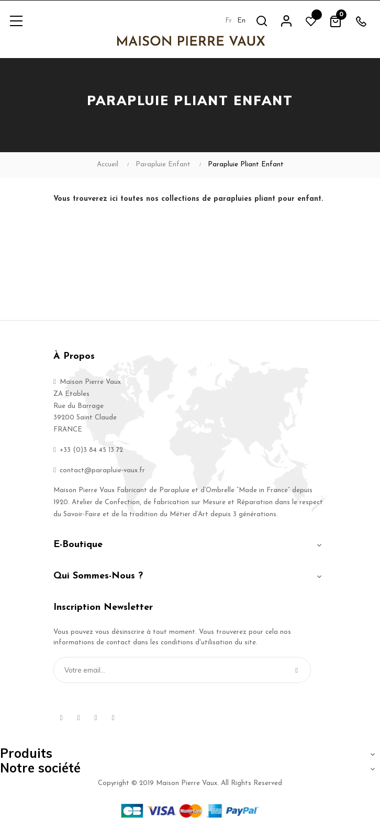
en (241, 20)
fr (228, 20)
